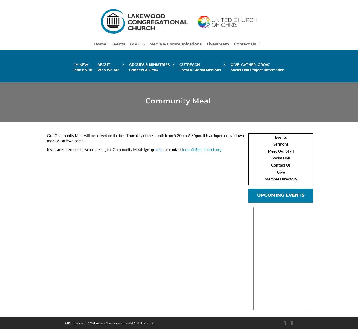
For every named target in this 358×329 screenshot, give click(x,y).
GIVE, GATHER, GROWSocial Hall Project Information (257, 67)
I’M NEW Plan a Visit (83, 67)
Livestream (218, 44)
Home (100, 44)
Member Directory (281, 179)
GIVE (135, 44)
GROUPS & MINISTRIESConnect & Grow (149, 67)
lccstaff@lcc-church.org (202, 149)
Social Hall (281, 158)
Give (281, 172)
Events (118, 44)
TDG (151, 322)
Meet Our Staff (281, 151)
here (158, 149)
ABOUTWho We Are (108, 67)
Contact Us (245, 44)
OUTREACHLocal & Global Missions (200, 67)
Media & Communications (176, 44)
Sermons (280, 144)
